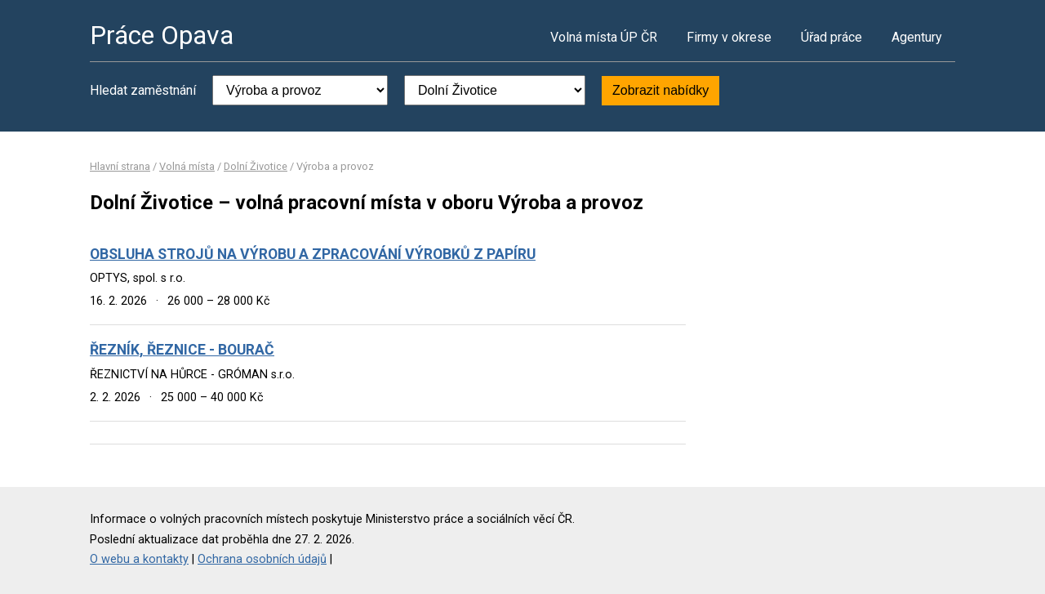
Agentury (917, 37)
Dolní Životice (255, 166)
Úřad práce (831, 37)
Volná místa (187, 166)
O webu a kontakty (139, 559)
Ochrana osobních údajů (262, 559)
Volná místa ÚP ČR (603, 37)
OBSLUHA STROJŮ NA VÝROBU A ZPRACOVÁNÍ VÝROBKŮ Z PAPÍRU (313, 254)
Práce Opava (161, 35)
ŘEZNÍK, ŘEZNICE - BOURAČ (182, 350)
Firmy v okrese (729, 37)
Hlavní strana (120, 166)
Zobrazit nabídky (660, 90)
